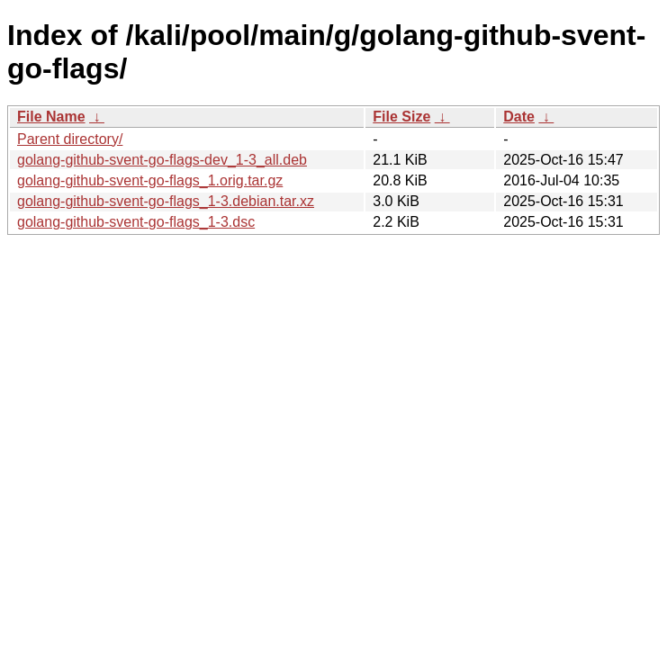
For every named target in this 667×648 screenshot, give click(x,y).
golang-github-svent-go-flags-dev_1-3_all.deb (162, 159)
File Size (401, 116)
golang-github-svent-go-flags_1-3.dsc (136, 222)
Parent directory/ (69, 139)
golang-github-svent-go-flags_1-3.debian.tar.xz (165, 201)
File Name (51, 116)
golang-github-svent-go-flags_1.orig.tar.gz (150, 180)
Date (519, 116)
